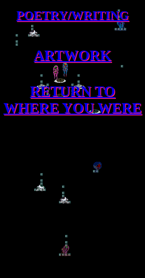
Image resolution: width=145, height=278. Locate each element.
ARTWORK (72, 55)
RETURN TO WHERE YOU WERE (72, 99)
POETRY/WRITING (72, 15)
